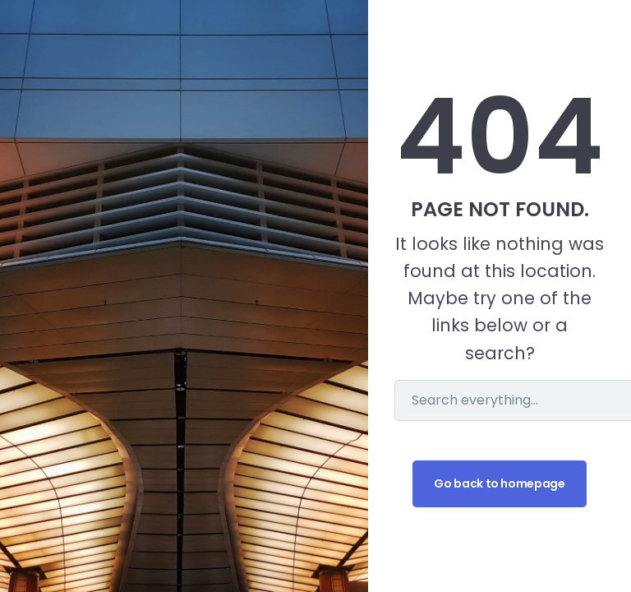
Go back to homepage (499, 483)
